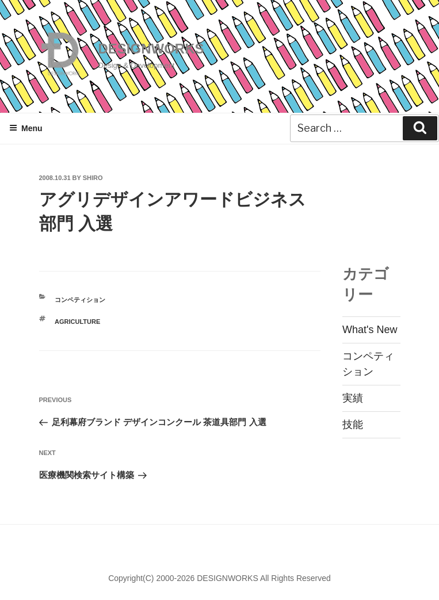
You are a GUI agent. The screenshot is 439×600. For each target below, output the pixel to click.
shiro (93, 177)
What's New (369, 329)
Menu (26, 128)
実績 (352, 398)
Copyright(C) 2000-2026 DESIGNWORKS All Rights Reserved (219, 578)
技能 (352, 424)
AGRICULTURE (77, 321)
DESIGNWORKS (151, 48)
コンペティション (80, 299)
